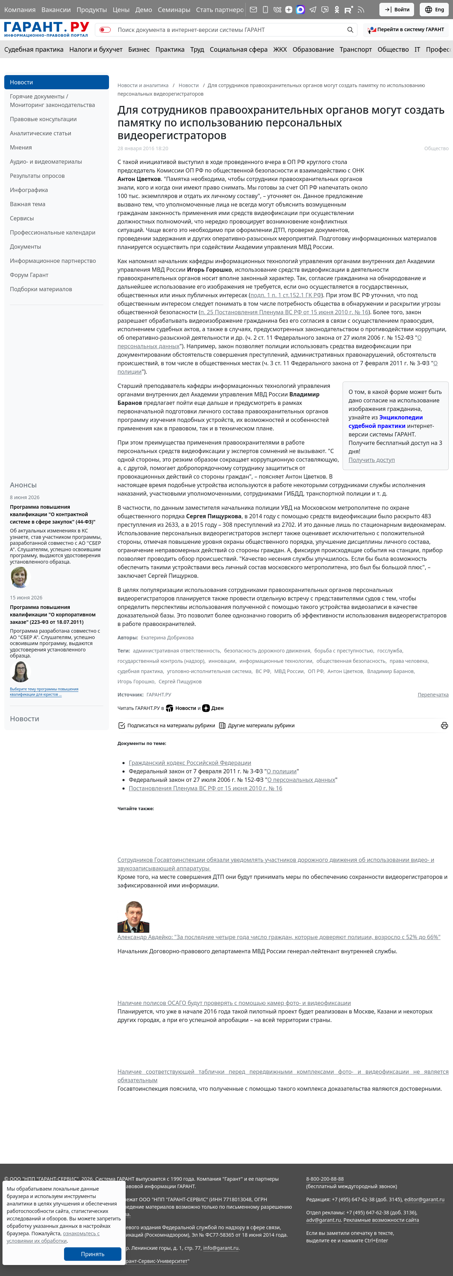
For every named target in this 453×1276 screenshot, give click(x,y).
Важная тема (28, 204)
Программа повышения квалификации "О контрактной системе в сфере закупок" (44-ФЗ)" (53, 514)
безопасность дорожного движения (267, 650)
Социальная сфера (239, 49)
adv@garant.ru (323, 1219)
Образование (313, 49)
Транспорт (356, 49)
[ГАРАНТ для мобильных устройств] (265, 9)
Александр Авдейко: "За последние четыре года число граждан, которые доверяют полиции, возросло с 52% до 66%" (279, 937)
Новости (21, 82)
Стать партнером (222, 9)
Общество (393, 49)
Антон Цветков (345, 671)
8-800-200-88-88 (325, 1178)
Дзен (213, 708)
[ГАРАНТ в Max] (300, 9)
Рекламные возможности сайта (381, 1219)
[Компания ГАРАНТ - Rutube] (349, 9)
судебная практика (140, 671)
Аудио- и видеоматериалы (46, 161)
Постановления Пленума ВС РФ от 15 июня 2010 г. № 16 (205, 788)
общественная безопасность (350, 660)
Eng (434, 9)
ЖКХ (280, 49)
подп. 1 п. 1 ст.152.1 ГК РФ (286, 295)
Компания (20, 9)
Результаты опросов (37, 176)
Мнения (21, 147)
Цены (121, 9)
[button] (406, 29)
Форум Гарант (29, 275)
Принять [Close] (93, 1254)
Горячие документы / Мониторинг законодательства (52, 100)
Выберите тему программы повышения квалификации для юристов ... (44, 692)
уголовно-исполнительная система (209, 671)
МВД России (289, 671)
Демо (143, 9)
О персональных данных (302, 780)
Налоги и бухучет (96, 49)
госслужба (389, 650)
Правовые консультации (43, 119)
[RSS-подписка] (361, 9)
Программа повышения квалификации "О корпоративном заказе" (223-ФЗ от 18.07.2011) (53, 614)
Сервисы (22, 218)
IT (417, 49)
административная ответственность (176, 650)
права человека (409, 660)
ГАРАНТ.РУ (159, 694)
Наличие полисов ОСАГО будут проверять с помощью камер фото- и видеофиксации (234, 1003)
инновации (221, 660)
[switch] (105, 30)
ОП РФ (315, 671)
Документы (25, 246)
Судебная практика (34, 49)
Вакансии (56, 9)
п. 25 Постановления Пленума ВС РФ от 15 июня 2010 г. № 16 (284, 312)
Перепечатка (433, 694)
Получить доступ (372, 460)
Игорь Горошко (135, 681)
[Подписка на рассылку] (253, 9)
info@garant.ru (221, 1247)
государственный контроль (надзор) (160, 660)
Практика (169, 49)
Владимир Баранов (390, 671)
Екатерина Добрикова (167, 637)
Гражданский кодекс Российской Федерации (190, 763)
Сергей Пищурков (180, 681)
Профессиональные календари (53, 232)
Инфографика (29, 190)
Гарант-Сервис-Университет (154, 1261)
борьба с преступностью (344, 650)
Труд (197, 49)
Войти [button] (397, 9)
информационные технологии (276, 660)
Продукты (91, 9)
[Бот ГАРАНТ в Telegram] (325, 9)
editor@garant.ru (425, 1199)
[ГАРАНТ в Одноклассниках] (337, 9)
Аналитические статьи (40, 133)
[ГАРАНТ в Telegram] (313, 9)
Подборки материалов (41, 289)
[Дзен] (288, 9)
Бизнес (139, 49)
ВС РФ (263, 671)
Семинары (174, 9)
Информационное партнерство (53, 261)
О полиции (282, 771)
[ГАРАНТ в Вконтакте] (277, 9)
